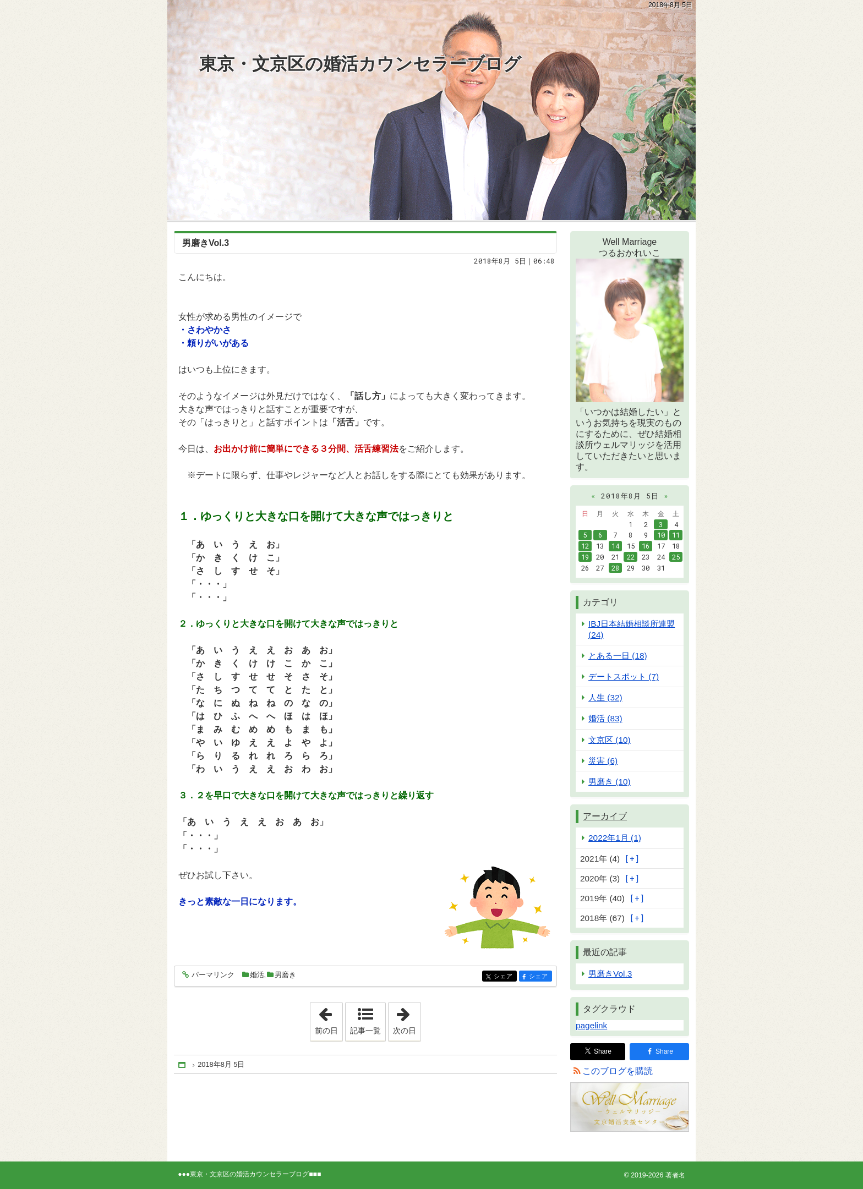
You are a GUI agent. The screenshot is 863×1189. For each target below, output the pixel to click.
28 (615, 567)
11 (676, 534)
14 (615, 545)
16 (645, 545)
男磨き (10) (609, 781)
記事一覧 (365, 1030)
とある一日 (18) (617, 655)
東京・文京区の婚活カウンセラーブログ (360, 64)
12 (585, 545)
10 (661, 534)
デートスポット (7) (623, 676)
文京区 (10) (609, 739)
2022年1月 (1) (614, 837)
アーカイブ (605, 816)
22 (631, 556)
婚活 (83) (605, 718)
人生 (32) (605, 697)
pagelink (591, 1025)
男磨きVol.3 (205, 243)
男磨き (285, 975)
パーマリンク (212, 975)
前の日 (328, 1018)
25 (676, 556)
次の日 (406, 1018)
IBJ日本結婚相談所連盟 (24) (631, 629)
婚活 (257, 975)
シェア (504, 977)
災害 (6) (603, 760)
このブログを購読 (617, 1071)
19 (585, 556)
